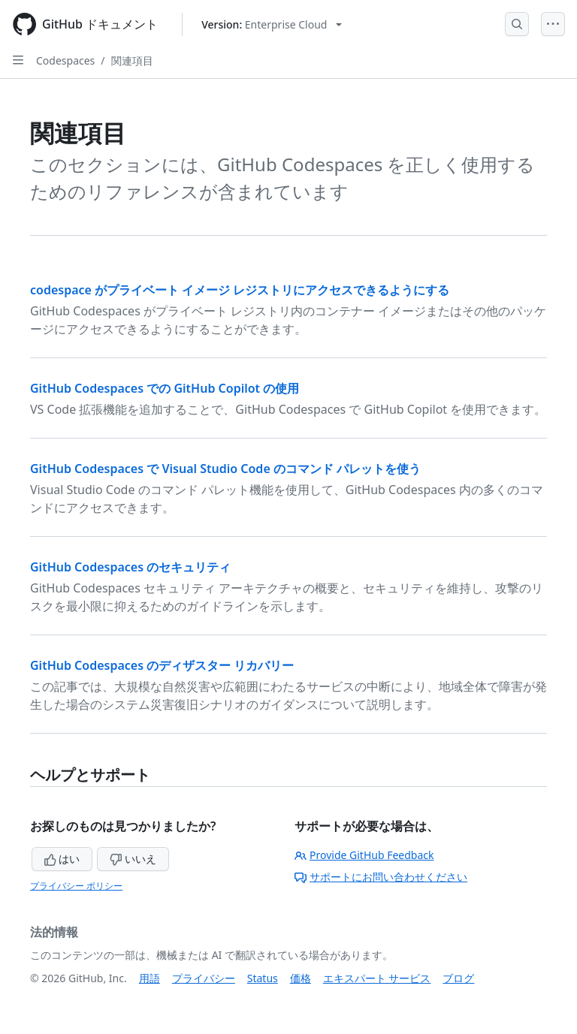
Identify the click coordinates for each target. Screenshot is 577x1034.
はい (62, 859)
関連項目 (132, 60)
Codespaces (65, 60)
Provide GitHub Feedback (364, 855)
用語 (149, 978)
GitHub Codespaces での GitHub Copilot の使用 (164, 388)
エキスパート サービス (377, 978)
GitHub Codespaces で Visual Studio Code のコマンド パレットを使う (225, 468)
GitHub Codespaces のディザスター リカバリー (162, 665)
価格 (300, 978)
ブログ (458, 978)
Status (262, 978)
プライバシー (203, 978)
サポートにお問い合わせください (381, 877)
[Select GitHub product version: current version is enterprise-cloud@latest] (272, 24)
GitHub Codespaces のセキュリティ (130, 567)
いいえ (133, 859)
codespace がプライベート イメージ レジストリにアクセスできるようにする (239, 290)
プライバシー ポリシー (76, 885)
